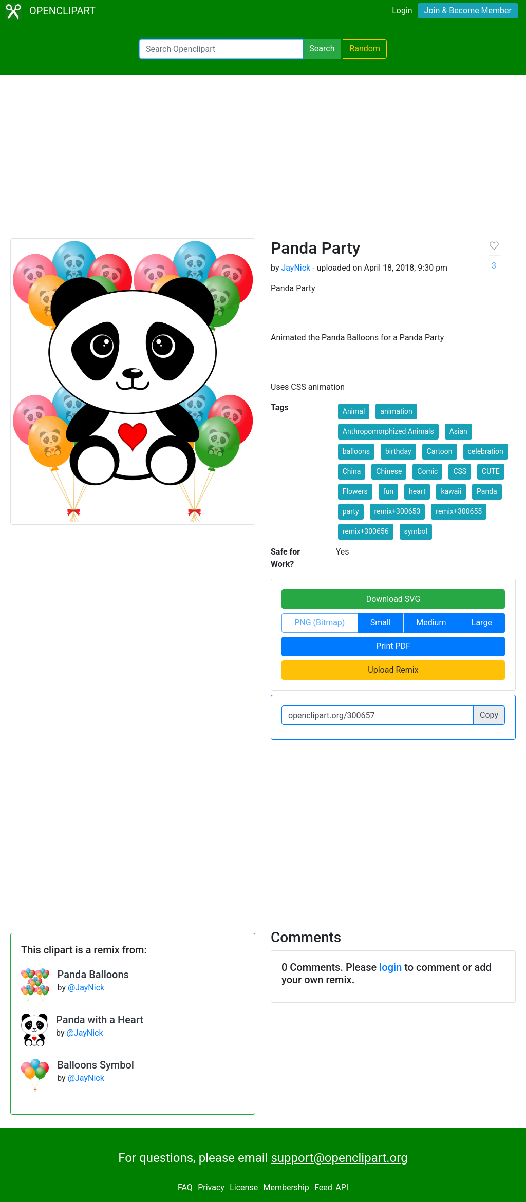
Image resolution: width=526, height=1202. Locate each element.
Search (321, 48)
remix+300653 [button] (397, 511)
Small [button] (380, 622)
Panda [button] (487, 491)
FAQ (185, 1187)
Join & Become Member (468, 10)
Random (364, 48)
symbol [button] (415, 531)
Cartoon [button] (440, 451)
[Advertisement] (263, 161)
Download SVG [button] (393, 599)
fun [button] (388, 491)
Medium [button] (431, 622)
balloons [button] (356, 451)
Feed (323, 1187)
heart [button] (417, 491)
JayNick (295, 268)
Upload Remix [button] (393, 670)
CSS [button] (459, 471)
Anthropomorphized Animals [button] (388, 431)
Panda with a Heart (99, 1020)
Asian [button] (458, 431)
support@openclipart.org (339, 1158)
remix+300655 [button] (459, 511)
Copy (489, 715)
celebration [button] (485, 451)
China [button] (352, 471)
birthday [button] (398, 451)
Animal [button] (354, 411)
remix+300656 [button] (366, 531)
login (390, 967)
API (341, 1187)
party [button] (351, 511)
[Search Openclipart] (221, 49)
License (244, 1187)
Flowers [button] (355, 491)
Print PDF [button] (393, 646)
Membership (286, 1187)
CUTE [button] (491, 471)
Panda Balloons (93, 974)
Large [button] (482, 622)
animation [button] (396, 411)
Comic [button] (427, 471)
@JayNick (86, 988)
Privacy (211, 1187)
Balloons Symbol (95, 1065)
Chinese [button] (389, 471)
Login (402, 10)
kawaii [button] (451, 491)
